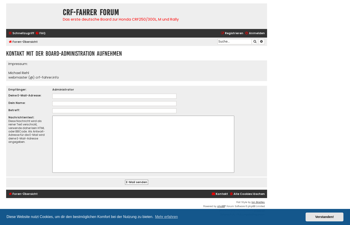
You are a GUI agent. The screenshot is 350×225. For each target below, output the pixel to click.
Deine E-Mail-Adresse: (24, 95)
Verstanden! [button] (324, 217)
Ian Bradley (258, 202)
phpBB (221, 206)
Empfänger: (17, 89)
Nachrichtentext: (21, 117)
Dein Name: (16, 103)
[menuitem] (40, 33)
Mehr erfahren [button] (166, 217)
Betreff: (14, 110)
